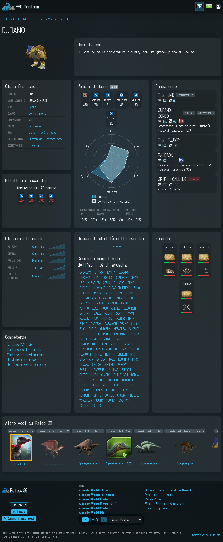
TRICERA (105, 329)
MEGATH (109, 354)
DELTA (134, 277)
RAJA (133, 354)
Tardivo (37, 268)
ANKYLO (115, 308)
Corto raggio (37, 113)
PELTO (108, 313)
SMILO (135, 349)
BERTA (135, 375)
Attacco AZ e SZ (19, 344)
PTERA (83, 339)
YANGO (99, 303)
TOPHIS (96, 395)
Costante (38, 246)
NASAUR (84, 318)
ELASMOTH (85, 349)
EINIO (83, 334)
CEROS (116, 385)
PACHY (124, 323)
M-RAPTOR (93, 282)
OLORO (94, 375)
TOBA (112, 359)
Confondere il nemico (24, 349)
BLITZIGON (121, 375)
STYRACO (134, 329)
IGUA (95, 318)
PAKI (125, 349)
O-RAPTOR (99, 288)
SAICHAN (84, 313)
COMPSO (107, 277)
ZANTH (119, 313)
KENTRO (84, 308)
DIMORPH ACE (87, 344)
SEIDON (96, 364)
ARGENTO (122, 364)
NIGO (135, 359)
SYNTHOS (129, 385)
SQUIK (99, 400)
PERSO (130, 293)
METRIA (110, 272)
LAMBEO (120, 318)
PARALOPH (111, 323)
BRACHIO (84, 293)
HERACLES (120, 329)
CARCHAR (84, 277)
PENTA (107, 334)
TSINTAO (112, 370)
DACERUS (99, 370)
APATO (96, 298)
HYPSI (130, 313)
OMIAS (119, 298)
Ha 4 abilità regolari (25, 359)
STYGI (134, 323)
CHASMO (105, 375)
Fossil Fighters (156, 508)
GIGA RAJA (86, 359)
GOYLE (97, 313)
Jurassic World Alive (93, 490)
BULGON (126, 370)
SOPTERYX (121, 277)
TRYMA (98, 354)
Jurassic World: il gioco (96, 495)
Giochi (5, 19)
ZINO (136, 288)
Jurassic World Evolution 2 (97, 503)
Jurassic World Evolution (95, 508)
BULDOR (134, 334)
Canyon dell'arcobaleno (45, 139)
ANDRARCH (112, 349)
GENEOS (123, 390)
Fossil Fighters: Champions (28, 19)
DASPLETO (85, 272)
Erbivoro (35, 126)
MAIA (131, 318)
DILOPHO (119, 282)
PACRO (83, 375)
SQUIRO (96, 405)
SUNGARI (113, 380)
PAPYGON (96, 323)
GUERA (103, 344)
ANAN (106, 385)
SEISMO (84, 298)
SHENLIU (84, 370)
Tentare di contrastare (25, 354)
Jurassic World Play (92, 512)
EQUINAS (123, 359)
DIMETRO (84, 390)
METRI (96, 385)
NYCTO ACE (97, 380)
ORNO (131, 282)
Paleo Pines (153, 499)
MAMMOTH (85, 354)
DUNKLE (109, 395)
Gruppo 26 (86, 251)
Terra (32, 107)
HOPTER (83, 385)
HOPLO (99, 349)
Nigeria (34, 145)
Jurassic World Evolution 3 (97, 499)
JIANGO (124, 303)
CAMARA (84, 364)
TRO (81, 282)
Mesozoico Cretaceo (42, 132)
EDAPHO (110, 390)
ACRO (96, 277)
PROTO (92, 329)
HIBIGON (106, 318)
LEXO (95, 308)
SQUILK (83, 405)
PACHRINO (120, 334)
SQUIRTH (124, 400)
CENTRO (95, 334)
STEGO (130, 298)
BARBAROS (85, 303)
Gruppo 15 (118, 246)
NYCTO (83, 380)
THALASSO (128, 380)
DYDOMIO (111, 303)
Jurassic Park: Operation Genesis (169, 490)
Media (32, 120)
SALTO (108, 293)
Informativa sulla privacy (206, 534)
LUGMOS (98, 390)
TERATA (134, 395)
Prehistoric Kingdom (159, 495)
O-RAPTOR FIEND (119, 288)
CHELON (122, 354)
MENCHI (109, 364)
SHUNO (119, 293)
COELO (106, 282)
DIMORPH (119, 339)
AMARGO (107, 298)
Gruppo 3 (85, 246)
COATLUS (95, 339)
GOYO (82, 329)
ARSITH (114, 344)
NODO (104, 308)
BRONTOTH (129, 344)
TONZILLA (85, 400)
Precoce (37, 261)
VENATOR (124, 272)
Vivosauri (53, 19)
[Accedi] (218, 6)
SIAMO (99, 272)
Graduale (38, 276)
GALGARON (130, 308)
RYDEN (97, 293)
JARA (107, 339)
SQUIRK (110, 400)
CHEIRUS (84, 288)
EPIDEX (100, 359)
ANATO (83, 323)
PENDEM (84, 395)
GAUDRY (121, 395)
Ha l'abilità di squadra (26, 364)
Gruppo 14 (101, 246)
